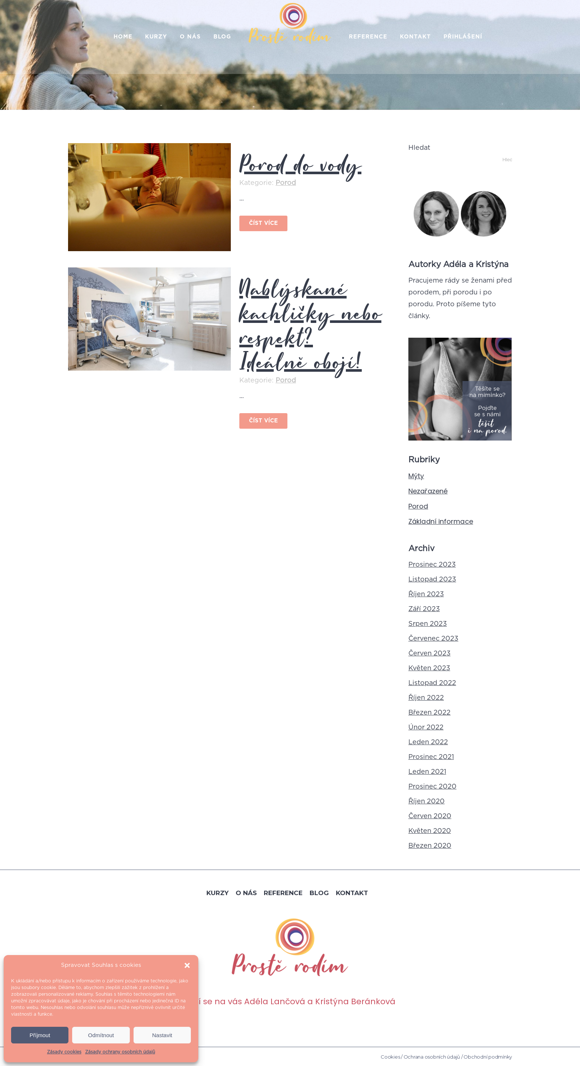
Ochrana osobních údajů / (433, 1056)
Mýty (416, 475)
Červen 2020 (429, 816)
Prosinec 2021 (431, 757)
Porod (286, 183)
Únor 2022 (426, 727)
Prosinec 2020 (432, 786)
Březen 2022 (429, 712)
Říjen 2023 (426, 594)
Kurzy (217, 892)
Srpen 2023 (427, 624)
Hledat (419, 148)
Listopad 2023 (432, 579)
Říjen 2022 (426, 698)
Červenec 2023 (433, 638)
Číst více (263, 223)
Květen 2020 (429, 831)
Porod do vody (300, 164)
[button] (187, 965)
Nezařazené (428, 491)
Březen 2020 (429, 846)
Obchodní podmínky (487, 1056)
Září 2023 (424, 609)
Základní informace (440, 521)
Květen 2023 (429, 668)
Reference (283, 892)
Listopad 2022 (432, 683)
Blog (319, 892)
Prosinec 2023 (432, 564)
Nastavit (162, 1035)
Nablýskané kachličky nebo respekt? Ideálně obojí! (310, 323)
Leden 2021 (427, 772)
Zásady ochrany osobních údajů (120, 1052)
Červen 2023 (429, 653)
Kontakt (352, 892)
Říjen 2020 (426, 801)
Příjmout (40, 1035)
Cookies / (391, 1056)
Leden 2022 (428, 742)
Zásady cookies (64, 1052)
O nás (246, 892)
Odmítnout (101, 1035)
